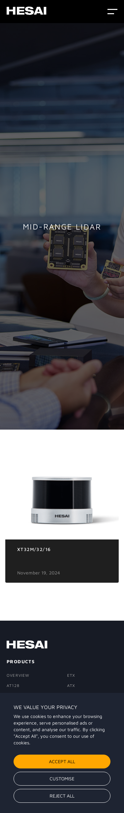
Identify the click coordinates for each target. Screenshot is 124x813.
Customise (62, 778)
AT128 (13, 685)
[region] (62, 753)
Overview (18, 675)
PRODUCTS (21, 661)
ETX (71, 675)
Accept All (62, 761)
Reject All (62, 795)
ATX (71, 685)
